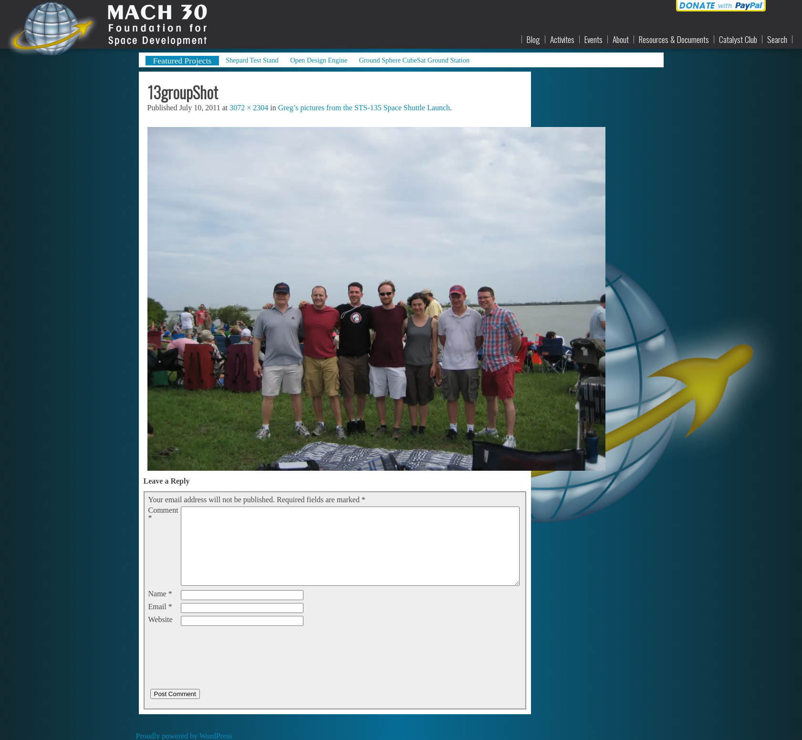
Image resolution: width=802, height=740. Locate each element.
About (621, 39)
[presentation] (220, 647)
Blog (533, 39)
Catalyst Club (738, 39)
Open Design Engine (318, 60)
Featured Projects (182, 60)
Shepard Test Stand (252, 60)
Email (160, 607)
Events (593, 39)
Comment (163, 514)
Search (777, 39)
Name (160, 594)
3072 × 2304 (248, 108)
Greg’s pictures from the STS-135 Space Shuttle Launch (364, 108)
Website (160, 620)
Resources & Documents (674, 39)
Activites (562, 39)
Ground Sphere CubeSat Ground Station (414, 60)
